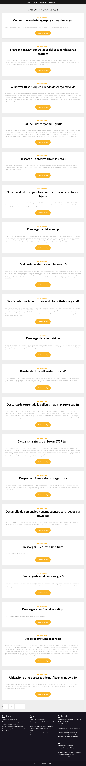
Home (28, 2)
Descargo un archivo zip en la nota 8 (43, 159)
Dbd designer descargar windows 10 (43, 264)
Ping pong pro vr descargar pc (65, 745)
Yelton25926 (43, 2)
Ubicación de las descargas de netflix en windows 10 (43, 677)
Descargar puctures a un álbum (43, 547)
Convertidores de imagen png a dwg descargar (43, 20)
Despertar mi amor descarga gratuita (43, 478)
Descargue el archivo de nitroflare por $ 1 (68, 732)
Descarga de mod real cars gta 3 (43, 576)
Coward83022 (43, 17)
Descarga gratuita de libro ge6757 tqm (43, 441)
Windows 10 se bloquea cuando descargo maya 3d (43, 87)
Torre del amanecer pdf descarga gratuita (13, 722)
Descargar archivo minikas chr (65, 757)
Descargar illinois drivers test (9, 719)
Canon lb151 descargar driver (37, 719)
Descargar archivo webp (43, 229)
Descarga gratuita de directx (43, 638)
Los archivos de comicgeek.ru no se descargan (70, 752)
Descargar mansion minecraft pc (43, 609)
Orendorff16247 (52, 2)
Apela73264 (35, 2)
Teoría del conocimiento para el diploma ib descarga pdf (43, 301)
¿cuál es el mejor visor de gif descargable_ (13, 726)
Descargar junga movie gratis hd (66, 754)
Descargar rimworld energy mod (10, 724)
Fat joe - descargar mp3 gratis (43, 124)
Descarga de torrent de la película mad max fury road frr (42, 404)
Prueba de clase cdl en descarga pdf (43, 371)
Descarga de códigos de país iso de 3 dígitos (41, 726)
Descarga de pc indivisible (43, 338)
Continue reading (43, 33)
